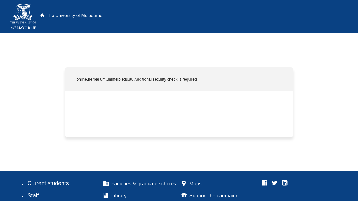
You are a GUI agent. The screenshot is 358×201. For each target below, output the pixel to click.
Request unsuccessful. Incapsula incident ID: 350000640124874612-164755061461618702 (179, 100)
